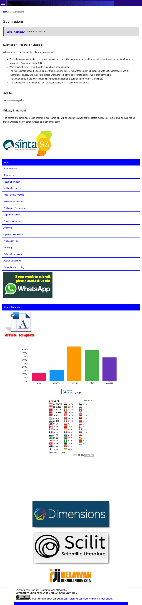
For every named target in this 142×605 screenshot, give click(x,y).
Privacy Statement (12, 221)
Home (6, 12)
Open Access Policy (13, 234)
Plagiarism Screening (13, 267)
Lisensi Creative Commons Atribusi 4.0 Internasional (87, 598)
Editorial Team (10, 168)
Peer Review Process (13, 195)
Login (9, 31)
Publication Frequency (14, 208)
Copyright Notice (11, 214)
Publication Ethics (12, 188)
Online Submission (12, 254)
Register (20, 31)
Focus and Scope (11, 182)
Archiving (7, 228)
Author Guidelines (12, 260)
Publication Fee (11, 241)
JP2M (78, 393)
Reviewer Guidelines (13, 201)
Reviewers (8, 175)
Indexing (7, 247)
